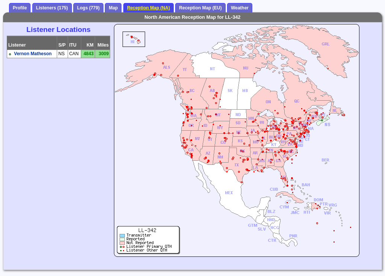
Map (113, 8)
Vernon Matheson (33, 53)
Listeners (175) (52, 8)
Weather (240, 8)
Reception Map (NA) (148, 8)
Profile (20, 8)
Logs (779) (88, 8)
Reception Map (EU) (200, 8)
